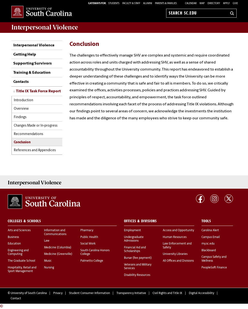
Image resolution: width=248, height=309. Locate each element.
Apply (226, 3)
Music (48, 260)
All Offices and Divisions (178, 260)
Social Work (87, 243)
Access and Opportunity (178, 230)
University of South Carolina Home (41, 12)
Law (46, 240)
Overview (21, 109)
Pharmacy (86, 230)
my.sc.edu (208, 243)
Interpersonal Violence (33, 45)
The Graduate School (21, 260)
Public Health (89, 237)
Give (235, 3)
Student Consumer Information (89, 293)
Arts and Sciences (19, 230)
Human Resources (174, 237)
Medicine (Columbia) (57, 247)
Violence (44, 27)
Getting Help (24, 55)
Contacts (21, 82)
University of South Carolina (29, 293)
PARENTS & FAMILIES (166, 3)
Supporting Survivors (32, 63)
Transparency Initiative (131, 293)
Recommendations (28, 134)
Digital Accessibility (201, 293)
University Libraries (175, 254)
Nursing (49, 267)
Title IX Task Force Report (38, 91)
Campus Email (211, 237)
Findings (20, 117)
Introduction (23, 100)
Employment (132, 230)
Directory (214, 3)
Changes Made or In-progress (35, 126)
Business (13, 237)
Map (202, 3)
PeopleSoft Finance (214, 267)
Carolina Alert (210, 230)
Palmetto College (91, 260)
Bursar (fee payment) (138, 258)
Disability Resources (137, 275)
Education (14, 243)
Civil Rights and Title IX (167, 293)
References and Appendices (35, 150)
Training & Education (32, 73)
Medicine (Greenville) (58, 254)
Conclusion (22, 142)
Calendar (191, 3)
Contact (16, 298)
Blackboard (209, 250)
